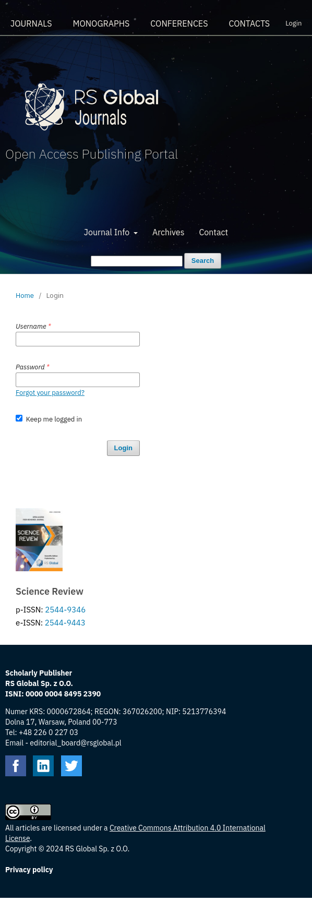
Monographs (101, 23)
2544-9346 (65, 610)
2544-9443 (65, 623)
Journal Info (107, 232)
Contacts (249, 23)
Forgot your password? (50, 392)
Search (202, 260)
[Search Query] (137, 261)
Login (293, 23)
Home (25, 295)
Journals (31, 23)
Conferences (179, 23)
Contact (213, 232)
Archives (168, 232)
